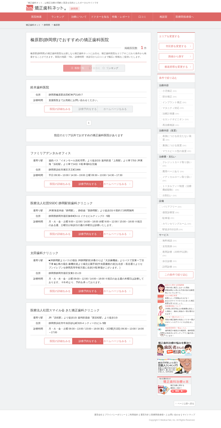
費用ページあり (170, 171)
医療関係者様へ (185, 16)
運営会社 (91, 414)
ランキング (57, 16)
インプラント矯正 (172, 102)
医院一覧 (54, 68)
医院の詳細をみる (49, 109)
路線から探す (176, 56)
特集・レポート (121, 16)
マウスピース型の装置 (174, 151)
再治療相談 (168, 125)
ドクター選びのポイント (174, 317)
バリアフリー (169, 206)
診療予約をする (88, 184)
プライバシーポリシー (109, 414)
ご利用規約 (128, 414)
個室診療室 (168, 212)
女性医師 (167, 246)
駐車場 (166, 218)
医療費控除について (173, 306)
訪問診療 (167, 266)
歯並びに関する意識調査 (174, 285)
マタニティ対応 (170, 108)
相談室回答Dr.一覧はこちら (175, 328)
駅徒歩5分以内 (170, 229)
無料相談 (167, 240)
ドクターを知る (100, 16)
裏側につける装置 (172, 145)
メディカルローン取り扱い (176, 176)
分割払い (167, 195)
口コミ (142, 16)
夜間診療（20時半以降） (175, 251)
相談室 (163, 16)
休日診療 (167, 261)
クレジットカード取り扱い (176, 162)
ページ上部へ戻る (185, 403)
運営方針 (141, 414)
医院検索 (36, 16)
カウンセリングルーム (174, 223)
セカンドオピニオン (173, 119)
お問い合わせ (172, 414)
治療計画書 (168, 113)
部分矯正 (167, 96)
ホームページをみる (127, 184)
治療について (79, 16)
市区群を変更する (176, 46)
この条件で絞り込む (176, 274)
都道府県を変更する (176, 66)
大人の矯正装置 (171, 295)
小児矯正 (167, 90)
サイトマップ (188, 414)
